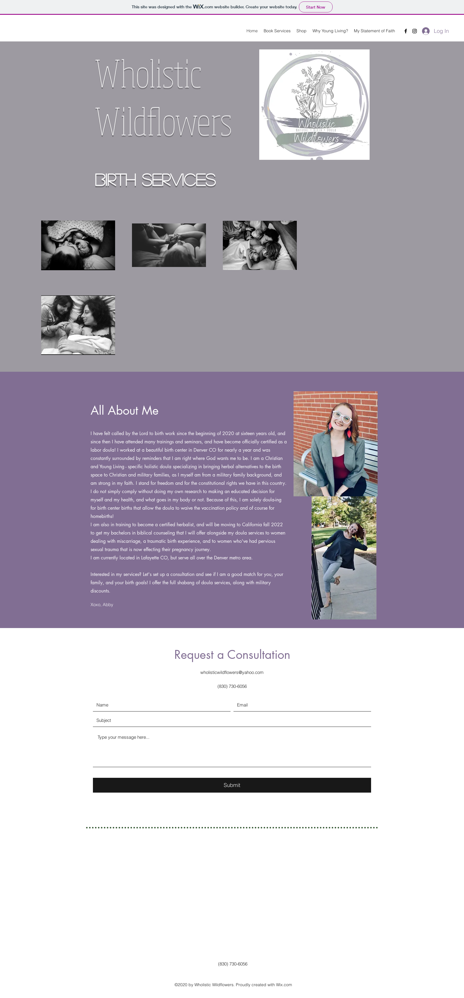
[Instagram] (415, 31)
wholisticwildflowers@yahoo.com (232, 672)
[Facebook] (406, 31)
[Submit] (232, 785)
